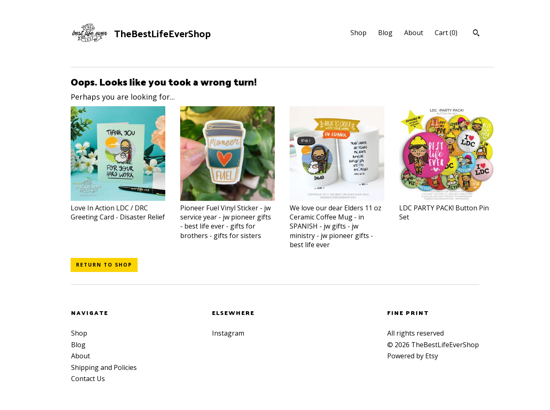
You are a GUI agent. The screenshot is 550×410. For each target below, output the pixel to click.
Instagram (228, 333)
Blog (385, 32)
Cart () (446, 32)
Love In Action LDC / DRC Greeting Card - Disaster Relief (118, 208)
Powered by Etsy (412, 355)
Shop (358, 32)
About (413, 32)
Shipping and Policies (104, 367)
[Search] (476, 33)
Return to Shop (104, 264)
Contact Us (88, 378)
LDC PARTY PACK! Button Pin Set (446, 208)
